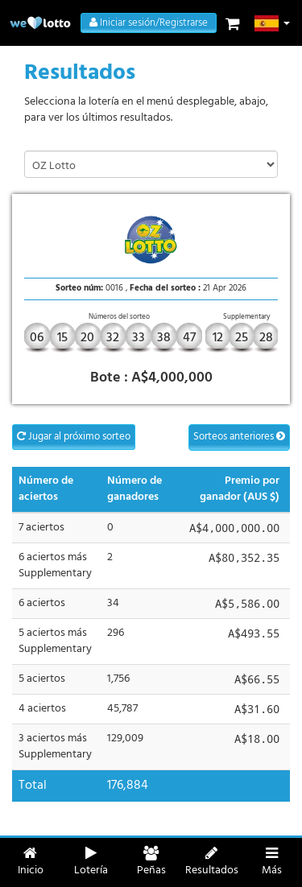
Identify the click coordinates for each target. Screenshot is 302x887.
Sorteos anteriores (239, 436)
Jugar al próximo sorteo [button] (73, 436)
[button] (272, 23)
